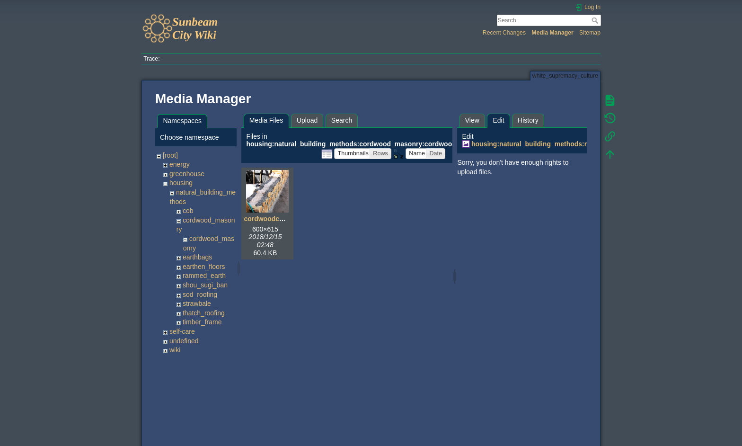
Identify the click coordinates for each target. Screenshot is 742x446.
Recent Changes (504, 32)
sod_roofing (200, 294)
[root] (170, 155)
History (528, 120)
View (472, 120)
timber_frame (202, 322)
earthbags (197, 257)
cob (188, 210)
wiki (174, 350)
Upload (307, 120)
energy (179, 164)
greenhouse (186, 174)
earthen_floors (204, 266)
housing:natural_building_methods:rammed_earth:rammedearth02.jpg (582, 144)
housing (181, 183)
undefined (184, 341)
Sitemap (590, 32)
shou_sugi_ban (205, 285)
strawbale (197, 303)
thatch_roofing (204, 313)
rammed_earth (204, 275)
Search (596, 20)
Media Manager (552, 32)
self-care (182, 331)
